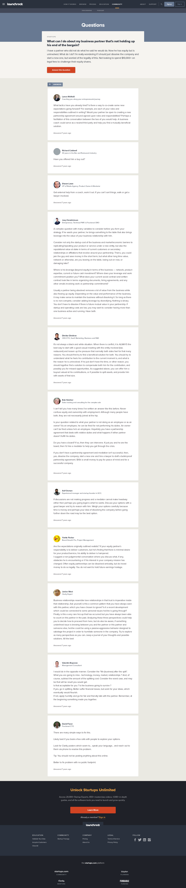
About (143, 4)
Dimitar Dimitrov (69, 335)
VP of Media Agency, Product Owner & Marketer (81, 186)
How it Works (70, 4)
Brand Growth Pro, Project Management (78, 540)
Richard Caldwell (69, 150)
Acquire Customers (40, 842)
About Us (86, 842)
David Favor (67, 723)
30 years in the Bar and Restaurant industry (79, 153)
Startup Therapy (63, 839)
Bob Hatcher (67, 399)
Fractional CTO (68, 726)
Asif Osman (67, 490)
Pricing (92, 4)
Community (117, 4)
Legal (111, 835)
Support (153, 4)
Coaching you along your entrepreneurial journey (81, 99)
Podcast (100, 10)
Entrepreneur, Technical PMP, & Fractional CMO (80, 223)
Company (87, 835)
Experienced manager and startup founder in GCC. (82, 493)
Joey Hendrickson (70, 220)
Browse (82, 4)
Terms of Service (114, 839)
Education (104, 4)
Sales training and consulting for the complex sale (81, 402)
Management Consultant (72, 665)
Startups (51, 37)
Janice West (67, 591)
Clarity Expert (67, 594)
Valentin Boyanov (70, 662)
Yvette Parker (68, 537)
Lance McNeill (68, 96)
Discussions (87, 10)
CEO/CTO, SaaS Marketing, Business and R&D (80, 338)
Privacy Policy (113, 842)
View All (35, 846)
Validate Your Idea (39, 839)
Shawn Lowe (67, 183)
